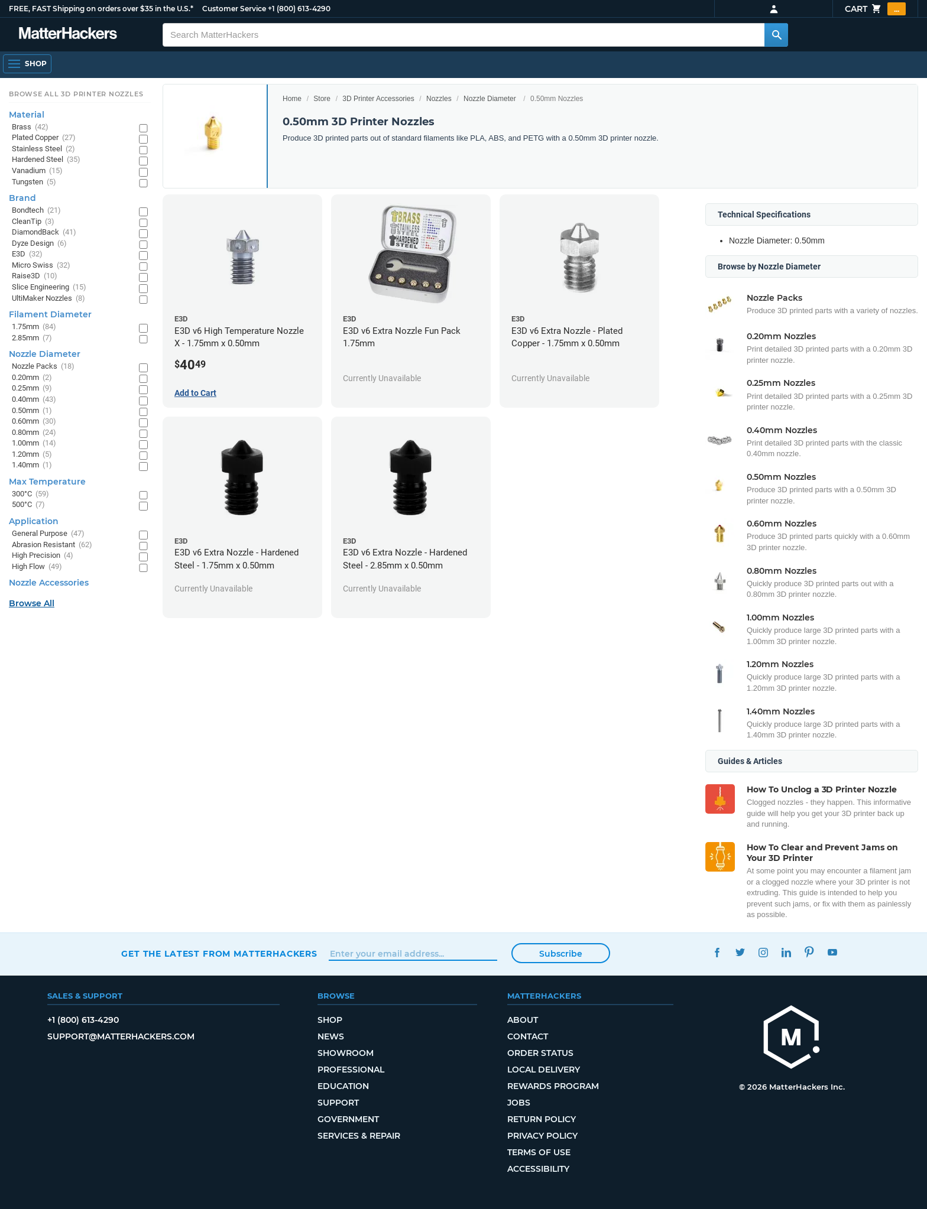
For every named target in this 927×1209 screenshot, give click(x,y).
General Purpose (48, 534)
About (522, 1020)
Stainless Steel (43, 149)
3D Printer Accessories (378, 99)
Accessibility (538, 1169)
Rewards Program (553, 1086)
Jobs (518, 1102)
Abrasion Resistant (52, 545)
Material (26, 114)
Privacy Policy (542, 1135)
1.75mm (34, 327)
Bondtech (36, 210)
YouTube (832, 952)
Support (338, 1102)
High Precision (42, 555)
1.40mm (32, 465)
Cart (875, 8)
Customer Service (234, 8)
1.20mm (32, 454)
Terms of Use (539, 1152)
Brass (30, 127)
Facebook (716, 952)
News (330, 1036)
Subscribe (560, 953)
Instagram (763, 952)
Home (292, 99)
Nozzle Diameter (490, 99)
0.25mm (32, 388)
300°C (30, 494)
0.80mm (34, 432)
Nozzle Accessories (49, 582)
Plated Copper (44, 138)
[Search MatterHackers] (776, 35)
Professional (350, 1069)
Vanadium (37, 171)
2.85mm (32, 338)
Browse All (31, 603)
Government (348, 1119)
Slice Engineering (49, 287)
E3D (27, 254)
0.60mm (34, 421)
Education (343, 1086)
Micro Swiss (41, 265)
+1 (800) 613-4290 (299, 8)
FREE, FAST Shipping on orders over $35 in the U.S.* (101, 8)
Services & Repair (358, 1135)
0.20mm (32, 378)
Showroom (345, 1053)
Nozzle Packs (43, 366)
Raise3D (34, 276)
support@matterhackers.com (121, 1036)
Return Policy (541, 1119)
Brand (22, 198)
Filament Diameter (50, 314)
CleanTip (33, 222)
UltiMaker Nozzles (48, 298)
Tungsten (34, 182)
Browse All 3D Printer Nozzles (76, 94)
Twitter (740, 952)
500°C (28, 505)
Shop (329, 1020)
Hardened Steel (46, 159)
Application (34, 521)
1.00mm (34, 443)
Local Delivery (543, 1069)
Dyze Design (39, 243)
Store (321, 99)
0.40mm (34, 399)
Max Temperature (47, 481)
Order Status (540, 1053)
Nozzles (439, 99)
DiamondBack (44, 232)
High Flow (37, 567)
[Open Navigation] (27, 63)
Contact (527, 1036)
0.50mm (32, 411)
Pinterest (809, 952)
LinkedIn (786, 952)
